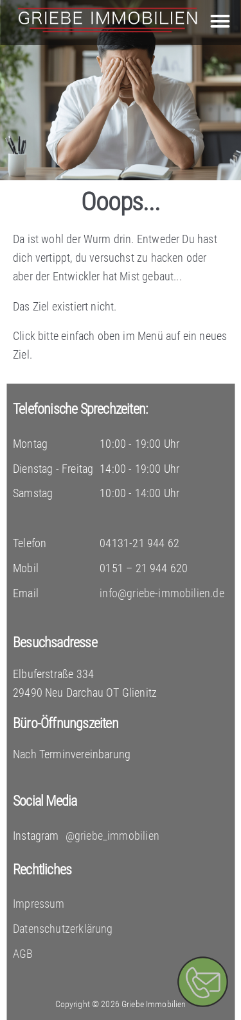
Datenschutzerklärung (63, 928)
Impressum (39, 903)
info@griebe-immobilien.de (162, 593)
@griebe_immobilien (112, 835)
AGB (23, 953)
